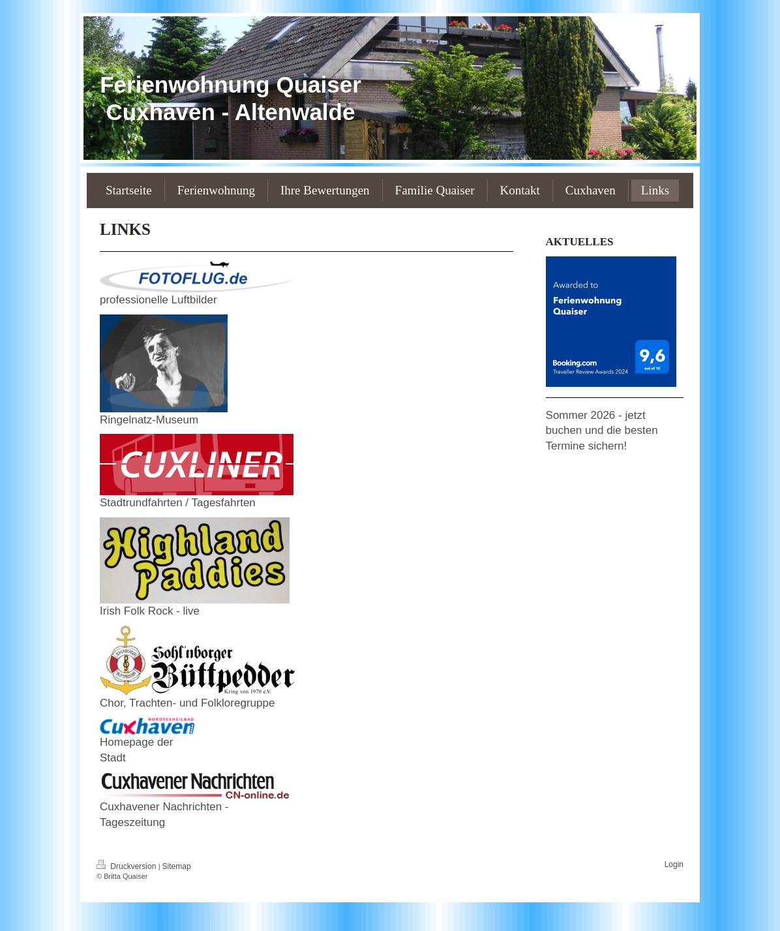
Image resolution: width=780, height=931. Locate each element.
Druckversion (127, 866)
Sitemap (176, 866)
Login (674, 864)
